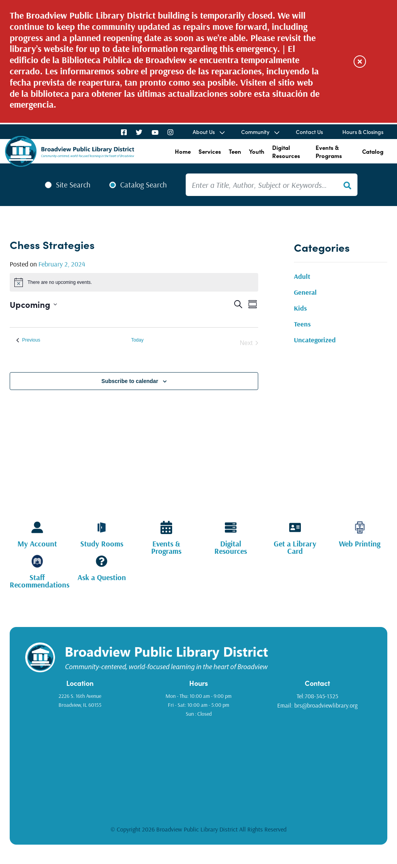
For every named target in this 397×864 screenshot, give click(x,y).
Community (255, 132)
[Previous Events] (28, 340)
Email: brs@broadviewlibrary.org (317, 705)
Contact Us (309, 132)
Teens (302, 323)
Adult (302, 276)
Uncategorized (315, 339)
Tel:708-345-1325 (317, 696)
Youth (256, 151)
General (305, 292)
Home (183, 151)
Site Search (73, 185)
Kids (300, 308)
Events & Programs (329, 151)
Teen (235, 151)
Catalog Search (143, 185)
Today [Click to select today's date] (137, 340)
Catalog (372, 151)
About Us (204, 132)
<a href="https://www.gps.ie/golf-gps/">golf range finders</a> (198, 766)
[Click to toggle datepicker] (33, 304)
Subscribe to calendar (130, 381)
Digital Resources (286, 151)
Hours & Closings (362, 132)
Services (209, 151)
